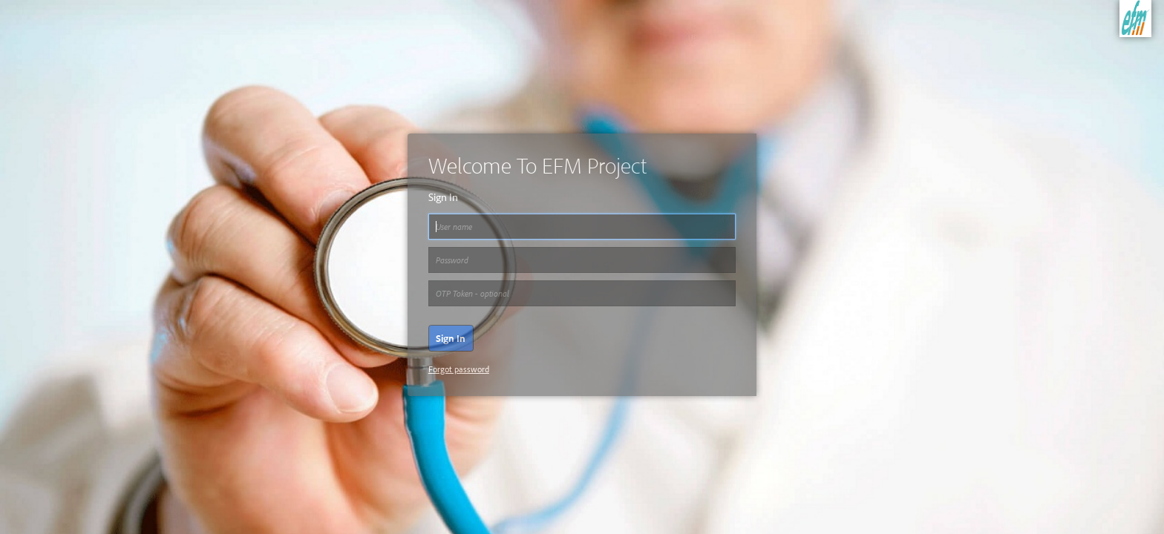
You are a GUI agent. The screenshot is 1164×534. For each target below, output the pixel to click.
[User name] (582, 227)
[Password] (582, 260)
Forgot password (458, 369)
